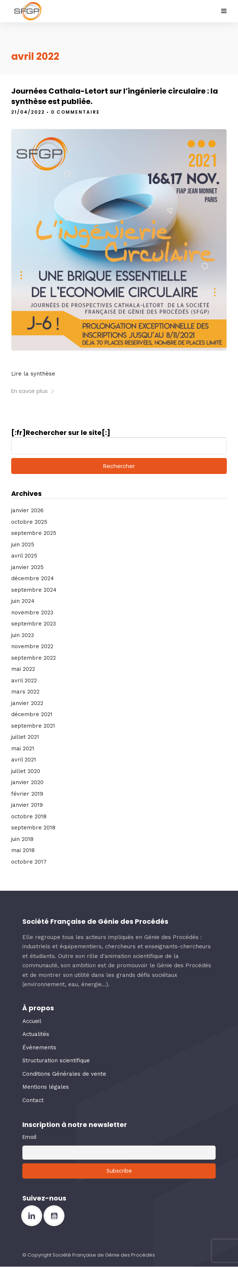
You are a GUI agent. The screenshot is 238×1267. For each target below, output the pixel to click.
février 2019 (27, 793)
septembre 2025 (33, 533)
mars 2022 (25, 691)
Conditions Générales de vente (64, 1074)
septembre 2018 (33, 827)
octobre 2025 (29, 522)
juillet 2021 (25, 737)
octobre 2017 (29, 861)
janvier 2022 (27, 703)
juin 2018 (22, 839)
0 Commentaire (75, 112)
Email (29, 1137)
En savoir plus (33, 391)
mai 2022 (23, 669)
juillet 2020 (25, 771)
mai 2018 (23, 850)
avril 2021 (23, 759)
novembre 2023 (32, 612)
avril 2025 (24, 555)
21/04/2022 (28, 112)
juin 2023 (22, 635)
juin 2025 (22, 544)
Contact (33, 1100)
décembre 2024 (32, 578)
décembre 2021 (32, 714)
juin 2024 (23, 601)
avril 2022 (24, 680)
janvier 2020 (27, 782)
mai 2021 (22, 748)
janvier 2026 (27, 510)
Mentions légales (45, 1087)
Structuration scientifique (56, 1060)
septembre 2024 (34, 590)
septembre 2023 (33, 623)
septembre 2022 (33, 657)
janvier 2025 (27, 567)
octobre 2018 (29, 816)
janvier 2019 (27, 805)
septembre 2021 (33, 725)
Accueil (31, 1021)
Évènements (39, 1047)
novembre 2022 (32, 646)
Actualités (35, 1034)
